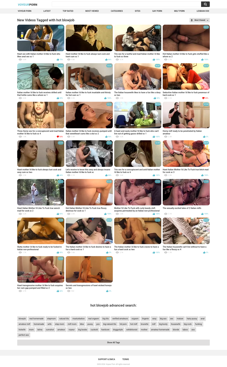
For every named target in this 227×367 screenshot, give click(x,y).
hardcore (105, 329)
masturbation (79, 318)
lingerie (145, 318)
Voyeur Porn (24, 11)
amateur (61, 329)
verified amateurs (120, 318)
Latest (47, 11)
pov (98, 324)
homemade (39, 324)
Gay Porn (157, 11)
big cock (187, 324)
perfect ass (24, 335)
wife (49, 324)
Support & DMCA (106, 359)
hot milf (133, 324)
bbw (82, 324)
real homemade (36, 318)
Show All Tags (113, 342)
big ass (163, 318)
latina (39, 329)
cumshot (50, 329)
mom (31, 329)
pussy (90, 324)
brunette (144, 324)
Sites (137, 11)
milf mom (72, 324)
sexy (154, 318)
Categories (117, 11)
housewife (175, 324)
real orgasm (93, 318)
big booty (163, 324)
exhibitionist (131, 329)
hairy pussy (192, 318)
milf (153, 324)
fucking (198, 324)
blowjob (22, 318)
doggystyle (118, 329)
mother (144, 329)
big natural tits (109, 324)
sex (171, 318)
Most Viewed (92, 11)
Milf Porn (179, 11)
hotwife (22, 329)
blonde (176, 329)
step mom (59, 324)
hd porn (123, 324)
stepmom (51, 318)
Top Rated (68, 11)
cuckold (94, 329)
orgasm (135, 318)
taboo (185, 329)
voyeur (72, 329)
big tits (106, 318)
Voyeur (27, 4)
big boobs (82, 329)
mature (180, 318)
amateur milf (24, 324)
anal (202, 318)
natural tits (64, 318)
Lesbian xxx (203, 11)
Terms (125, 359)
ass (193, 329)
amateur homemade (160, 329)
